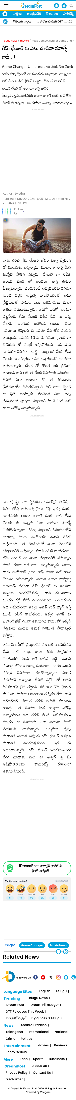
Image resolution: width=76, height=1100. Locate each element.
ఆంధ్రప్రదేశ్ (34, 13)
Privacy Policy (16, 1072)
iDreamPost (14, 1005)
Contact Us (42, 1072)
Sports (38, 1059)
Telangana (14, 1032)
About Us (39, 1066)
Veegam (45, 1092)
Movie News (58, 945)
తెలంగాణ (52, 13)
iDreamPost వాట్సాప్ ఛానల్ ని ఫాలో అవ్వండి (40, 868)
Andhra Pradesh (34, 1025)
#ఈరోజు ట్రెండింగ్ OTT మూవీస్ (55, 21)
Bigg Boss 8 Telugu (46, 1018)
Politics (26, 1039)
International (38, 1032)
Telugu (61, 991)
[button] (65, 951)
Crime (10, 1039)
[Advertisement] (38, 149)
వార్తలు (17, 13)
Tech (24, 1059)
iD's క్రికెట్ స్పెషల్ (15, 1018)
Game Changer (32, 945)
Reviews (60, 1045)
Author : (14, 194)
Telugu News (9, 40)
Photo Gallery (16, 1052)
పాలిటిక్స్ (68, 13)
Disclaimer (14, 1079)
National (61, 1032)
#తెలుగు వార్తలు (22, 21)
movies (24, 40)
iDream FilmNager (44, 1005)
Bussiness (57, 1059)
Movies (43, 1045)
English (44, 991)
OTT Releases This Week (24, 1011)
